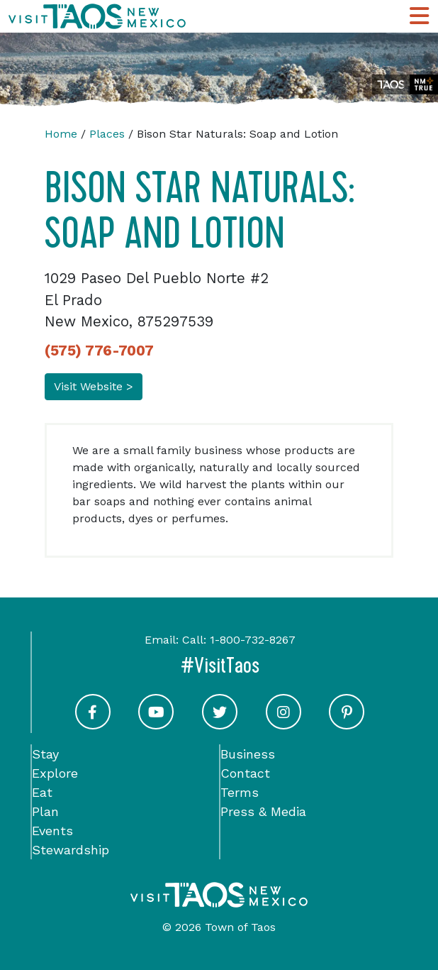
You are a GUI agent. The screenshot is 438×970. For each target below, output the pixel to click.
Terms (239, 792)
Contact (245, 773)
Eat (42, 792)
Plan (45, 811)
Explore (55, 773)
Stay (45, 753)
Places (107, 133)
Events (52, 830)
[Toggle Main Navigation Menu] (419, 16)
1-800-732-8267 (253, 639)
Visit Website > (93, 386)
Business (247, 753)
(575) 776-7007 (99, 350)
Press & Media (263, 811)
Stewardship (70, 849)
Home (61, 133)
